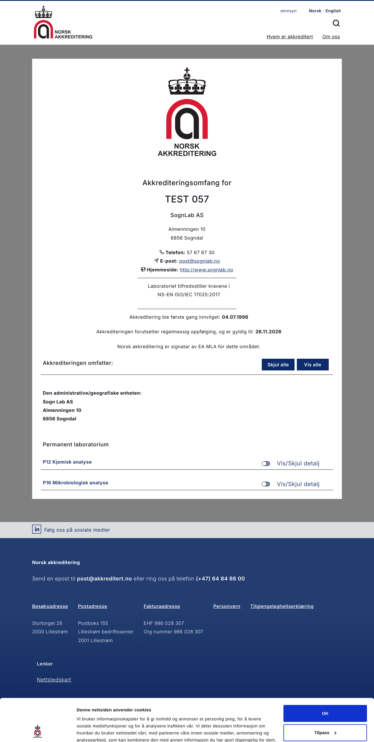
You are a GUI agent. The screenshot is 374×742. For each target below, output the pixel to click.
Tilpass (325, 692)
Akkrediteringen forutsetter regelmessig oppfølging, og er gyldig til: (175, 331)
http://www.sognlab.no (206, 270)
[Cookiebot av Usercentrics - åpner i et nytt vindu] (37, 730)
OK (325, 673)
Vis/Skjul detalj (291, 463)
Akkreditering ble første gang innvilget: (175, 317)
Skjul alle (278, 364)
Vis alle (313, 364)
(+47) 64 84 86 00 (220, 579)
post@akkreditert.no (104, 579)
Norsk (315, 10)
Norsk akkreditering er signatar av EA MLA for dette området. (188, 346)
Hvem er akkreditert (289, 36)
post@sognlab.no (199, 261)
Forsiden (63, 22)
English (333, 10)
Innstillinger (89, 730)
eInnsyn (288, 10)
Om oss (331, 36)
